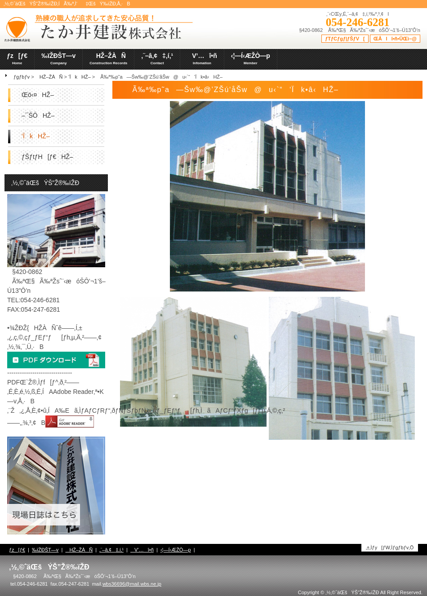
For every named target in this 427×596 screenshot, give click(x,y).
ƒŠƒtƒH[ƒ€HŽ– (47, 156)
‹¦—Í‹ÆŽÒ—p (175, 549)
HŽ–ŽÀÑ (49, 76)
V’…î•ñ (142, 549)
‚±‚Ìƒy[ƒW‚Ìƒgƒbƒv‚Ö (390, 547)
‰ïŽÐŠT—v (45, 549)
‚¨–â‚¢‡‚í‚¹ (111, 549)
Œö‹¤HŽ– (38, 94)
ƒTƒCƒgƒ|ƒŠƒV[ (345, 38)
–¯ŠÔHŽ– (38, 115)
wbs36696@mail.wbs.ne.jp (131, 584)
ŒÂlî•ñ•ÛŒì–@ (395, 38)
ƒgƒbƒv (21, 76)
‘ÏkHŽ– (79, 76)
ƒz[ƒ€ (17, 549)
